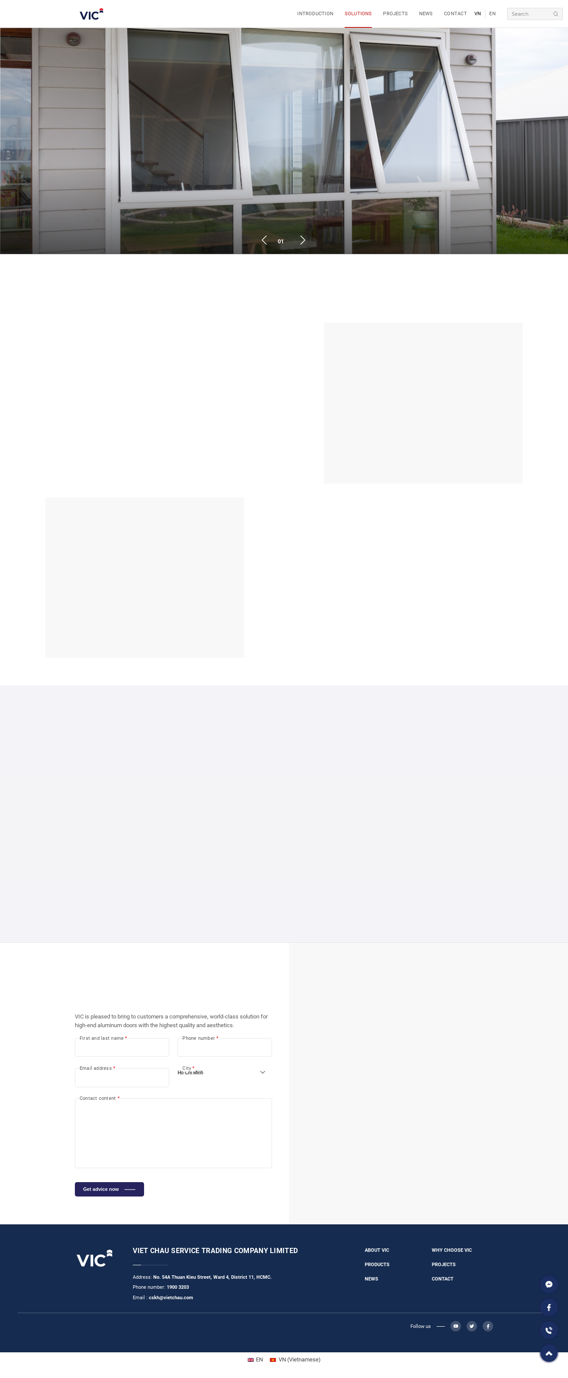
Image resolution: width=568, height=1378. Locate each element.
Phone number (200, 1038)
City (188, 1068)
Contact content (100, 1098)
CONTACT (455, 14)
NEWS (426, 14)
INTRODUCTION (315, 14)
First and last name (104, 1038)
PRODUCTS (377, 1264)
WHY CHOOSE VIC (452, 1250)
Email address (97, 1068)
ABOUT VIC (377, 1250)
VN (477, 14)
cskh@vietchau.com (171, 1298)
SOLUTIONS (358, 14)
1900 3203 (178, 1287)
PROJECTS (395, 14)
